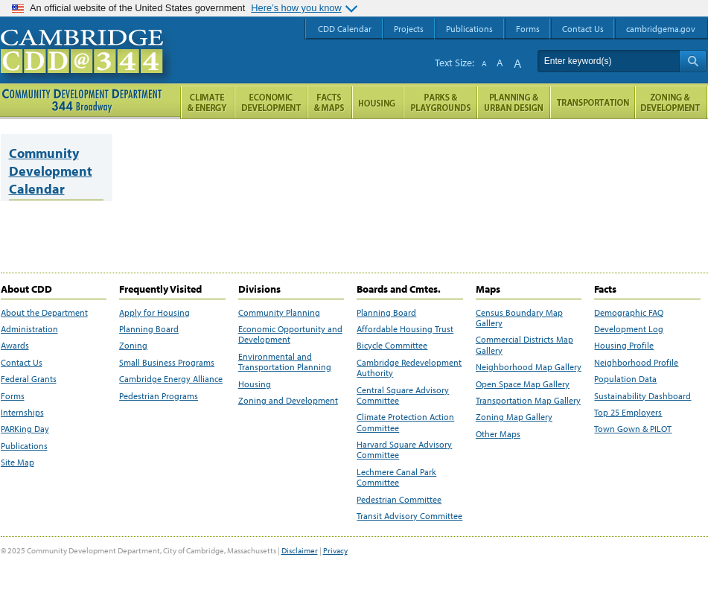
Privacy (335, 550)
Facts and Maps (329, 102)
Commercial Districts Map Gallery (524, 344)
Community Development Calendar (50, 170)
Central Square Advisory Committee (403, 395)
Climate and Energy (207, 102)
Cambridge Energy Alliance (171, 379)
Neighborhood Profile (636, 362)
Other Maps (498, 434)
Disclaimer (299, 550)
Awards (15, 345)
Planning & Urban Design (513, 102)
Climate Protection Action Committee (405, 422)
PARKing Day (25, 429)
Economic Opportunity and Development (290, 334)
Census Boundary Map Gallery (519, 318)
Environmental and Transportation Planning (284, 362)
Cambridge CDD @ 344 (88, 66)
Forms (13, 396)
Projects (409, 28)
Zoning (133, 345)
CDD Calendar (344, 28)
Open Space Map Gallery (523, 384)
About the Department (44, 313)
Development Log (628, 329)
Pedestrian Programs (158, 396)
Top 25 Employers (628, 412)
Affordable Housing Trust (405, 329)
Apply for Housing (154, 313)
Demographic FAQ (628, 313)
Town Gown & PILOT (633, 429)
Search (693, 61)
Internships (22, 412)
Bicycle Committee (392, 345)
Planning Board (149, 329)
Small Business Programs (166, 362)
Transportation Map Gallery (528, 400)
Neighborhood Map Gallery (528, 367)
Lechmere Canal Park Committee (396, 477)
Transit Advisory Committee (409, 516)
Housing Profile (624, 345)
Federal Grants (29, 379)
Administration (29, 329)
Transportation (592, 102)
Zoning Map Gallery (514, 417)
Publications (24, 446)
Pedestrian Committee (399, 500)
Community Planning (279, 313)
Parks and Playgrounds (440, 102)
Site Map (17, 462)
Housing (254, 384)
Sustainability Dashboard (642, 396)
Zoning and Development (288, 400)
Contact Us (21, 362)
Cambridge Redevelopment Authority (409, 367)
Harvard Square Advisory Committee (404, 449)
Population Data (625, 379)
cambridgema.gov (660, 28)
